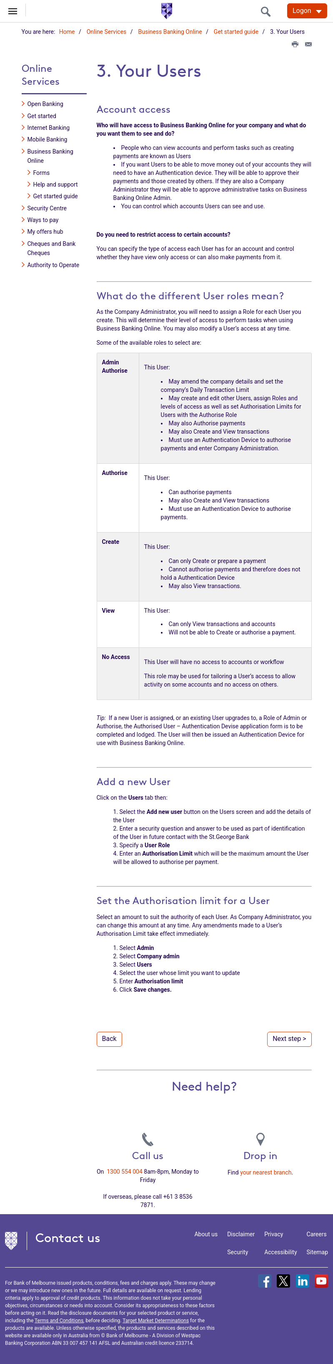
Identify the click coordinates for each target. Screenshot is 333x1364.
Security (237, 1251)
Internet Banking (49, 127)
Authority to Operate (54, 264)
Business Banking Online (170, 31)
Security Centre (47, 208)
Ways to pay (43, 219)
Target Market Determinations (156, 1320)
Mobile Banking (48, 139)
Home (67, 31)
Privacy (273, 1233)
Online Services (107, 31)
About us (206, 1233)
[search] (268, 11)
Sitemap (317, 1251)
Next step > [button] (289, 1038)
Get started (42, 115)
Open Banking (45, 103)
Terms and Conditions (59, 1320)
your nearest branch (265, 1172)
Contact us (67, 1237)
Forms (41, 172)
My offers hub (45, 231)
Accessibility (280, 1251)
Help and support (55, 184)
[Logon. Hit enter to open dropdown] (307, 10)
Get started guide (236, 31)
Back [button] (109, 1038)
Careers (317, 1233)
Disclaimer (241, 1233)
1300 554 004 (125, 1171)
